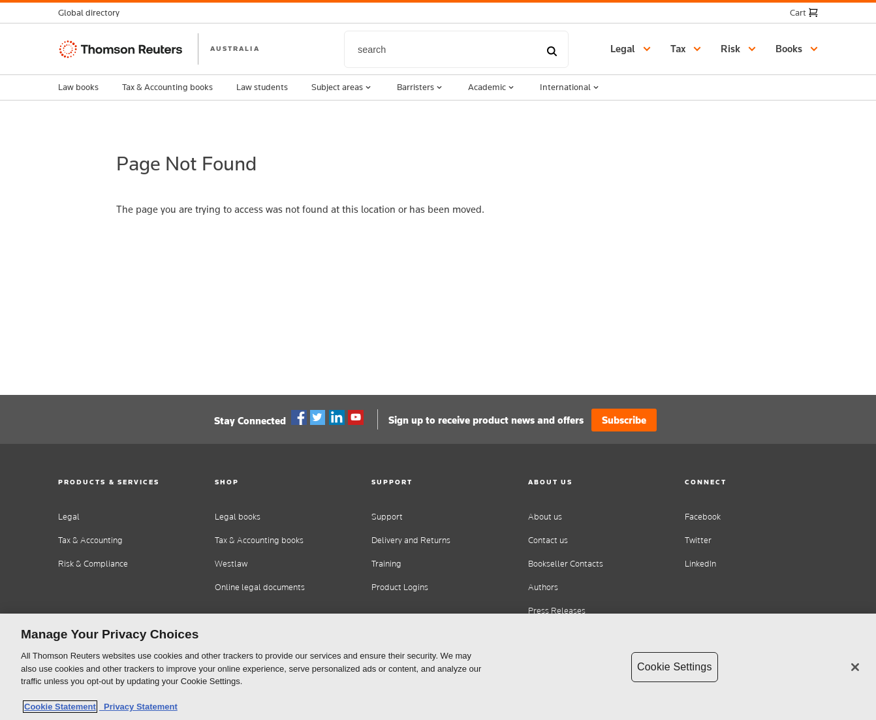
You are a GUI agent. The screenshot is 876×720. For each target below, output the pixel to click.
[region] (438, 667)
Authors (543, 587)
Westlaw (231, 563)
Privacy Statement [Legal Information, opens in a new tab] (138, 707)
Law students (262, 87)
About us (545, 516)
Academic (492, 87)
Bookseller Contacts (565, 563)
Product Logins (399, 587)
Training (386, 563)
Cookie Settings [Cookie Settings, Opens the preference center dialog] (674, 666)
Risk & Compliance (93, 563)
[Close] (855, 667)
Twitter (318, 418)
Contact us (548, 540)
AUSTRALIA (235, 48)
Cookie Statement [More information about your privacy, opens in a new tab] (60, 707)
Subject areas (342, 87)
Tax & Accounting (90, 540)
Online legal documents (260, 587)
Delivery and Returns (410, 540)
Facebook (299, 418)
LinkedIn (700, 563)
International (570, 87)
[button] (92, 13)
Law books (78, 87)
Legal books (237, 516)
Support (387, 516)
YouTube (356, 418)
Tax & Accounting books (167, 87)
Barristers (421, 87)
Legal (69, 516)
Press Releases (557, 610)
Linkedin (337, 418)
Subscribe (624, 420)
